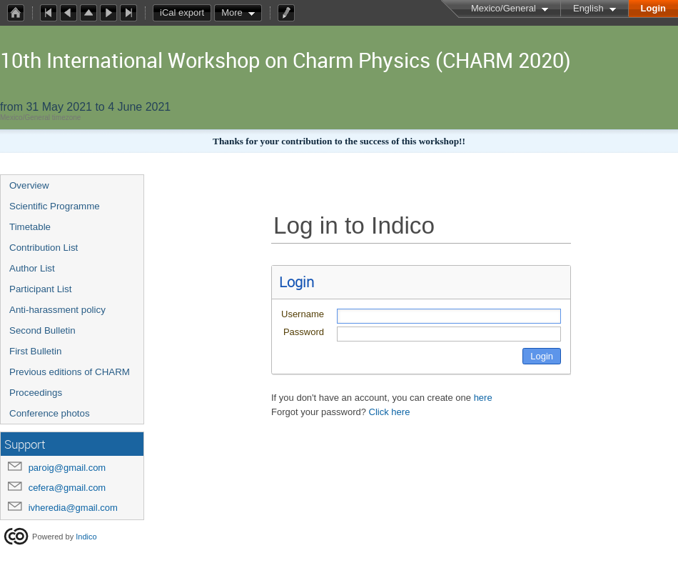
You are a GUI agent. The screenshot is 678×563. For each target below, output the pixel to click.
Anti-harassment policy (57, 309)
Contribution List (43, 247)
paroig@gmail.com (67, 467)
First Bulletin (35, 351)
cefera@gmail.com (67, 487)
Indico (86, 536)
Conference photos (49, 413)
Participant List (40, 289)
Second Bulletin (42, 330)
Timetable (30, 226)
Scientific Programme (54, 206)
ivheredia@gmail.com (73, 507)
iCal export (185, 12)
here (483, 397)
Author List (32, 268)
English (588, 8)
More (232, 12)
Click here (389, 412)
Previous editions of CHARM (69, 372)
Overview (29, 185)
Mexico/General (503, 8)
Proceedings (35, 392)
